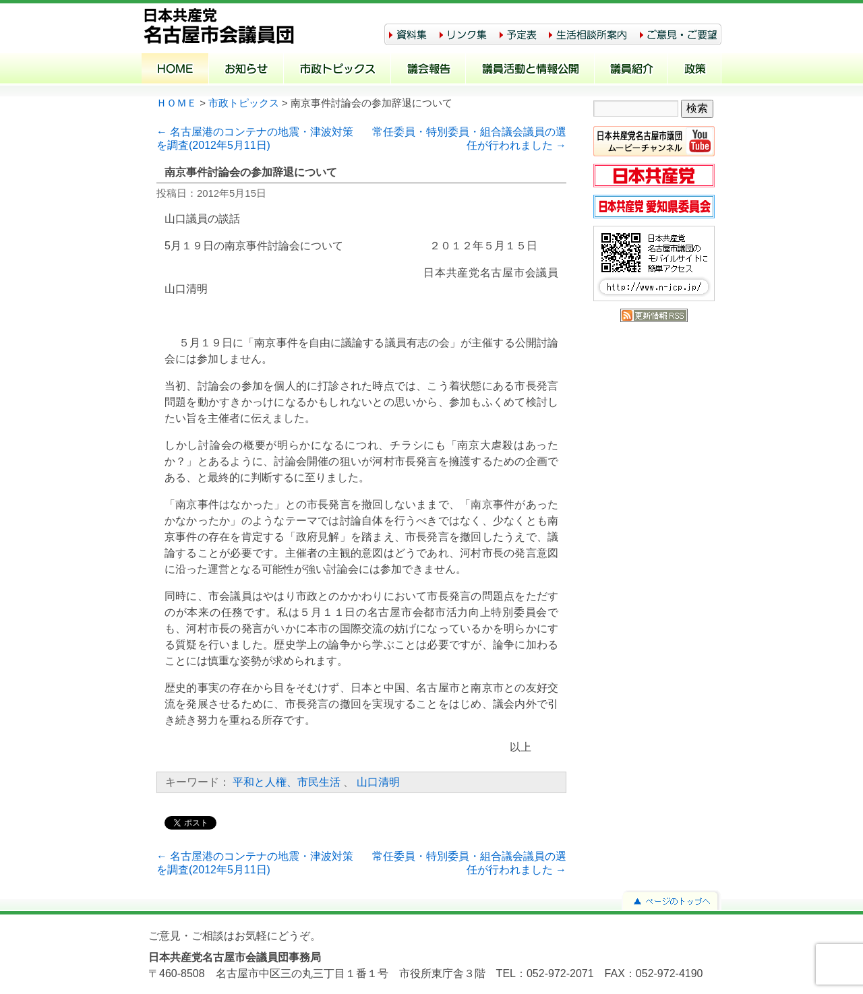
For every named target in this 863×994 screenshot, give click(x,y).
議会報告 (428, 70)
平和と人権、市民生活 (286, 782)
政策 (694, 70)
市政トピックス (337, 70)
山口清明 (378, 782)
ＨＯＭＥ (176, 103)
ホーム (175, 70)
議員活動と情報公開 (530, 70)
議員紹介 (631, 70)
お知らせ (246, 70)
